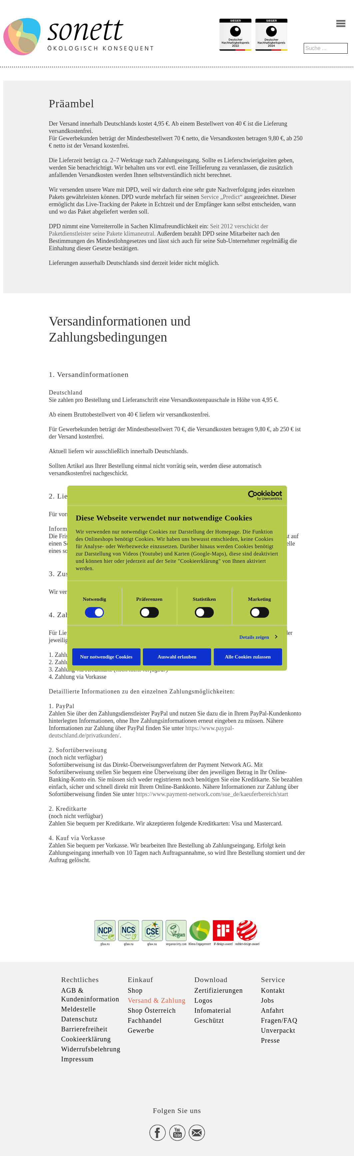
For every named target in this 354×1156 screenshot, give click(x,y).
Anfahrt (272, 1010)
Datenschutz (79, 1019)
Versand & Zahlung (157, 1000)
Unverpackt (278, 1030)
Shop (135, 990)
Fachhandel (145, 1020)
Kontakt (273, 990)
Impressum (77, 1059)
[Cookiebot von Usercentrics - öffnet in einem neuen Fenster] (253, 495)
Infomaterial (212, 1010)
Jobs (267, 1000)
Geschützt (209, 1020)
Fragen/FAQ (279, 1020)
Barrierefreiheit (84, 1029)
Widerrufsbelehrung (91, 1049)
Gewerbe (141, 1030)
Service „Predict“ (221, 197)
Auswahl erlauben (177, 656)
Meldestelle (78, 1009)
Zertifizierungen (218, 990)
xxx (177, 1072)
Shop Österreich (152, 1010)
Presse (270, 1040)
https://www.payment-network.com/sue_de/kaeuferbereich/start (212, 794)
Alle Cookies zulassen (248, 656)
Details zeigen (254, 636)
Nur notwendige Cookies (106, 656)
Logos (203, 1000)
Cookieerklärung (86, 1039)
